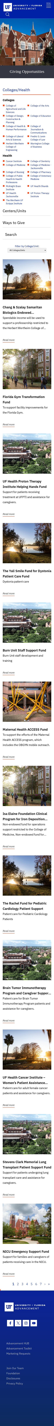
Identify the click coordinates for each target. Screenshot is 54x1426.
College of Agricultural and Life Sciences (16, 108)
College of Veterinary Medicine (41, 177)
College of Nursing (15, 172)
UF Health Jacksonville (12, 195)
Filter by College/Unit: (27, 246)
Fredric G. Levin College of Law (38, 138)
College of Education (41, 116)
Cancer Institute (14, 161)
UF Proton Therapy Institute (40, 195)
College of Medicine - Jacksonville (41, 167)
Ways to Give (14, 222)
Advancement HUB (17, 1343)
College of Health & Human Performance (16, 128)
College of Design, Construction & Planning (15, 119)
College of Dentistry (40, 161)
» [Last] (49, 1284)
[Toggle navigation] (48, 4)
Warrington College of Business (40, 145)
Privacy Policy (14, 1383)
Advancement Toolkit (19, 1348)
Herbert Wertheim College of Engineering (15, 146)
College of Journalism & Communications (39, 129)
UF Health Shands (39, 186)
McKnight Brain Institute (13, 188)
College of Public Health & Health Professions (14, 179)
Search (11, 234)
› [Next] (44, 1284)
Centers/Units (14, 210)
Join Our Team (15, 1368)
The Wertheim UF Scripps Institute (14, 202)
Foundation (13, 1373)
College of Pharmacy (41, 172)
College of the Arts (40, 105)
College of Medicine (15, 165)
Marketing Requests (18, 1353)
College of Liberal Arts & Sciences (14, 138)
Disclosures (13, 1378)
